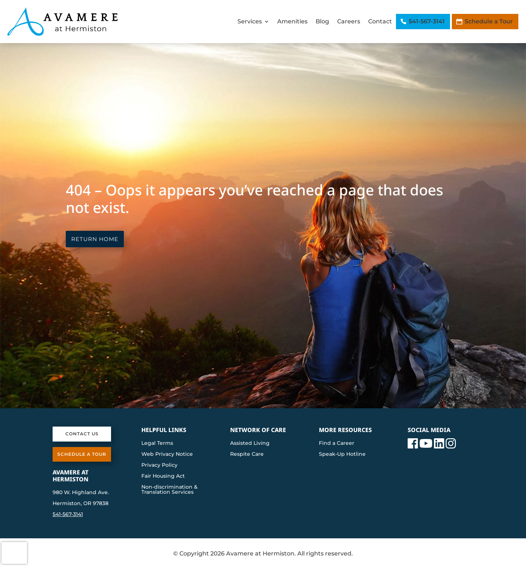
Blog (322, 21)
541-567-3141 (427, 21)
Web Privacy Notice (167, 454)
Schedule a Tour (489, 21)
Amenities (292, 21)
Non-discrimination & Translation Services (169, 489)
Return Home (94, 239)
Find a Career (336, 443)
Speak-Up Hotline (342, 454)
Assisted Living (250, 443)
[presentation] (14, 553)
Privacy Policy (159, 465)
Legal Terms (157, 443)
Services (249, 21)
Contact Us (82, 433)
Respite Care (247, 454)
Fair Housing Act (163, 476)
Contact (380, 21)
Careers (348, 21)
